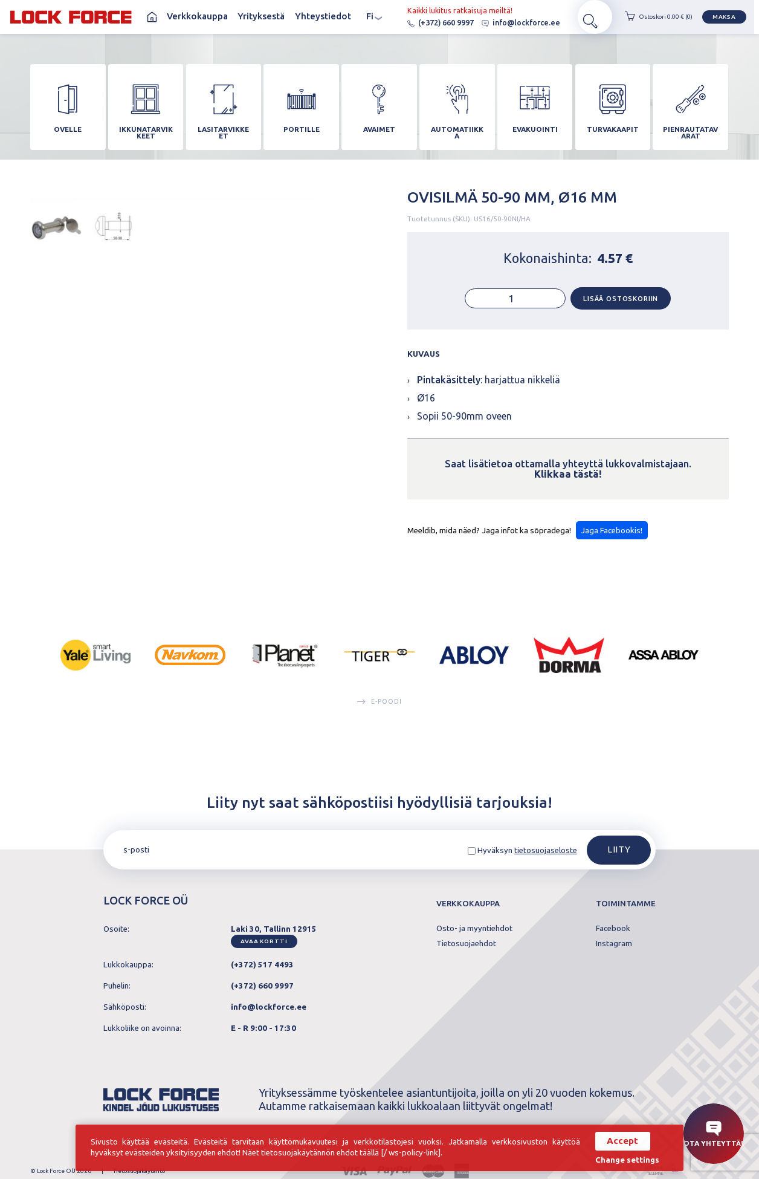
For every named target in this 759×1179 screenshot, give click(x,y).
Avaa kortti (264, 948)
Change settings (622, 1159)
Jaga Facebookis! (611, 536)
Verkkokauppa (197, 17)
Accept (618, 1140)
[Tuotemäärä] (515, 304)
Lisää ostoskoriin (620, 304)
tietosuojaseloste (545, 857)
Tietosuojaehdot (466, 951)
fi (375, 18)
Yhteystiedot (323, 17)
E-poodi (379, 708)
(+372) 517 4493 (262, 971)
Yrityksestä (261, 17)
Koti (151, 17)
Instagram (614, 951)
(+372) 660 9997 (426, 23)
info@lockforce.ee (507, 23)
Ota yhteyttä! (713, 1134)
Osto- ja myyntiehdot (474, 936)
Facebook (613, 936)
